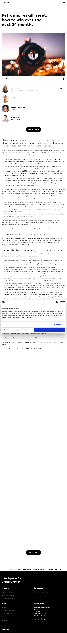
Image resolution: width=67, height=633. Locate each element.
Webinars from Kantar (41, 592)
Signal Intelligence (8, 592)
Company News (7, 614)
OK (49, 330)
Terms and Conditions (30, 624)
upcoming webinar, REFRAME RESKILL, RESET (25, 342)
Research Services (39, 569)
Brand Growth (26, 569)
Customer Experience (54, 569)
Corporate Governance (9, 610)
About (4, 607)
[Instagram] (35, 619)
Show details (57, 324)
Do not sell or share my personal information (17, 330)
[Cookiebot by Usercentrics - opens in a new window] (57, 302)
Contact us (5, 617)
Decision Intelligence (8, 595)
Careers (4, 620)
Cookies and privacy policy (45, 624)
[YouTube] (41, 619)
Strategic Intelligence (8, 598)
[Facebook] (38, 619)
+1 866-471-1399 (40, 615)
